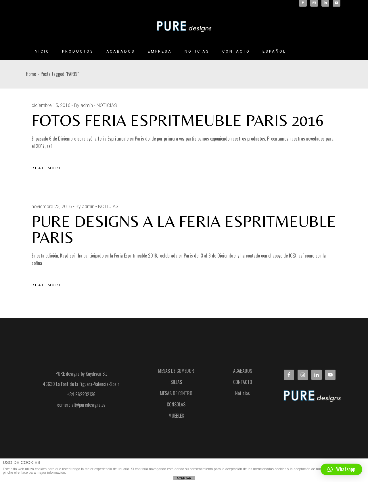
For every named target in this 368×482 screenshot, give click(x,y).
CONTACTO (242, 382)
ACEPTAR (184, 478)
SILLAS (176, 382)
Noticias (242, 393)
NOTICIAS (107, 105)
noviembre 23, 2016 (52, 206)
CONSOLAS (176, 404)
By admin (83, 105)
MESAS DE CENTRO (176, 393)
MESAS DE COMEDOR (176, 370)
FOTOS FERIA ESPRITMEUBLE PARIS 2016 (178, 120)
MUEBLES (176, 415)
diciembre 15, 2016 (51, 105)
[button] (341, 469)
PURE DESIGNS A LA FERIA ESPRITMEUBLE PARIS (184, 229)
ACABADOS (242, 370)
